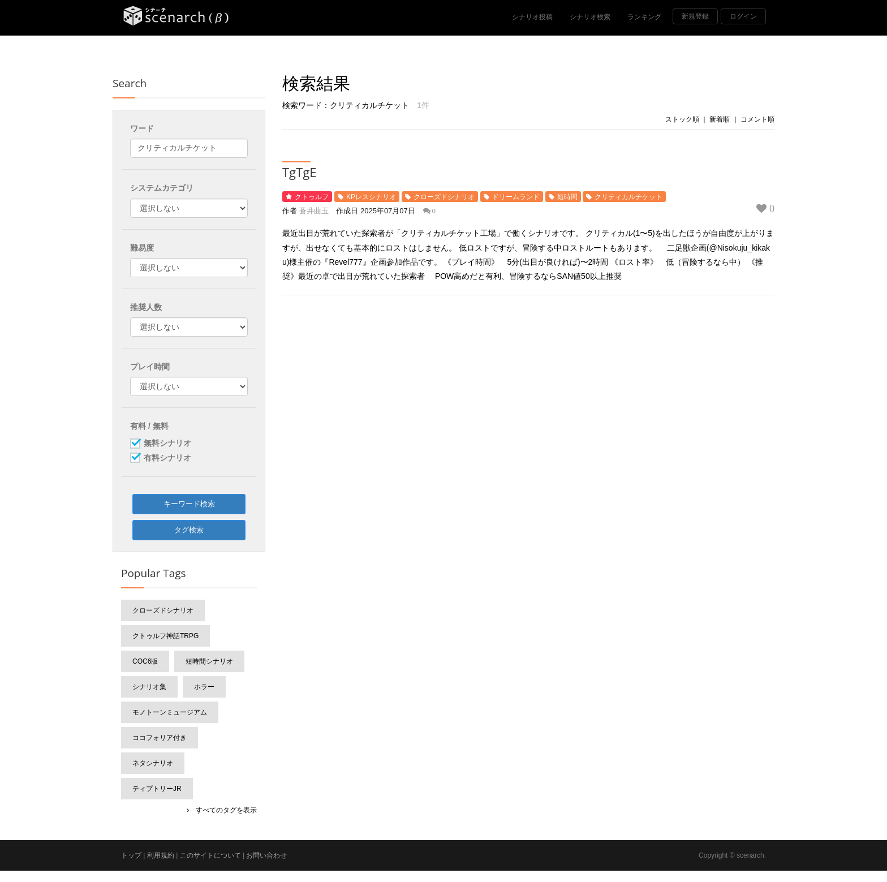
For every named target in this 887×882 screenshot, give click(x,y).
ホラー (204, 687)
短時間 (567, 197)
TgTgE (299, 172)
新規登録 (695, 16)
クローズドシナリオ (444, 197)
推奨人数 (146, 307)
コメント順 (757, 119)
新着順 (719, 119)
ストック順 (682, 119)
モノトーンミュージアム (169, 712)
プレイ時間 (150, 366)
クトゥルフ (312, 197)
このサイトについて (210, 855)
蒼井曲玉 (314, 210)
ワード (142, 128)
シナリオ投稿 (532, 17)
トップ (131, 855)
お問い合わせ (266, 855)
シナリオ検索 (590, 17)
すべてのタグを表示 (223, 810)
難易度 (142, 247)
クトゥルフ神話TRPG (165, 636)
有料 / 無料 (149, 426)
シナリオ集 (149, 687)
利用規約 (160, 855)
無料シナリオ (167, 443)
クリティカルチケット (628, 197)
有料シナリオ (167, 458)
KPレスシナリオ (371, 197)
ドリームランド (516, 197)
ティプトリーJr (157, 789)
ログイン (743, 16)
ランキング (644, 17)
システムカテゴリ (161, 187)
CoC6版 (145, 661)
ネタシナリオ (152, 763)
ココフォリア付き (159, 738)
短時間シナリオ (209, 661)
